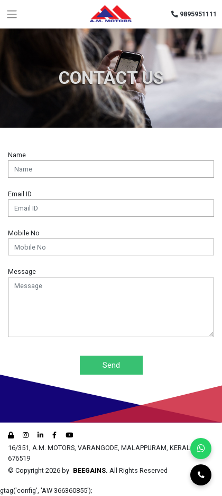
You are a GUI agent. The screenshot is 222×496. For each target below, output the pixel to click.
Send (111, 365)
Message (22, 271)
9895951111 (194, 14)
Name (17, 155)
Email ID (20, 194)
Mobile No (24, 233)
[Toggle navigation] (12, 14)
